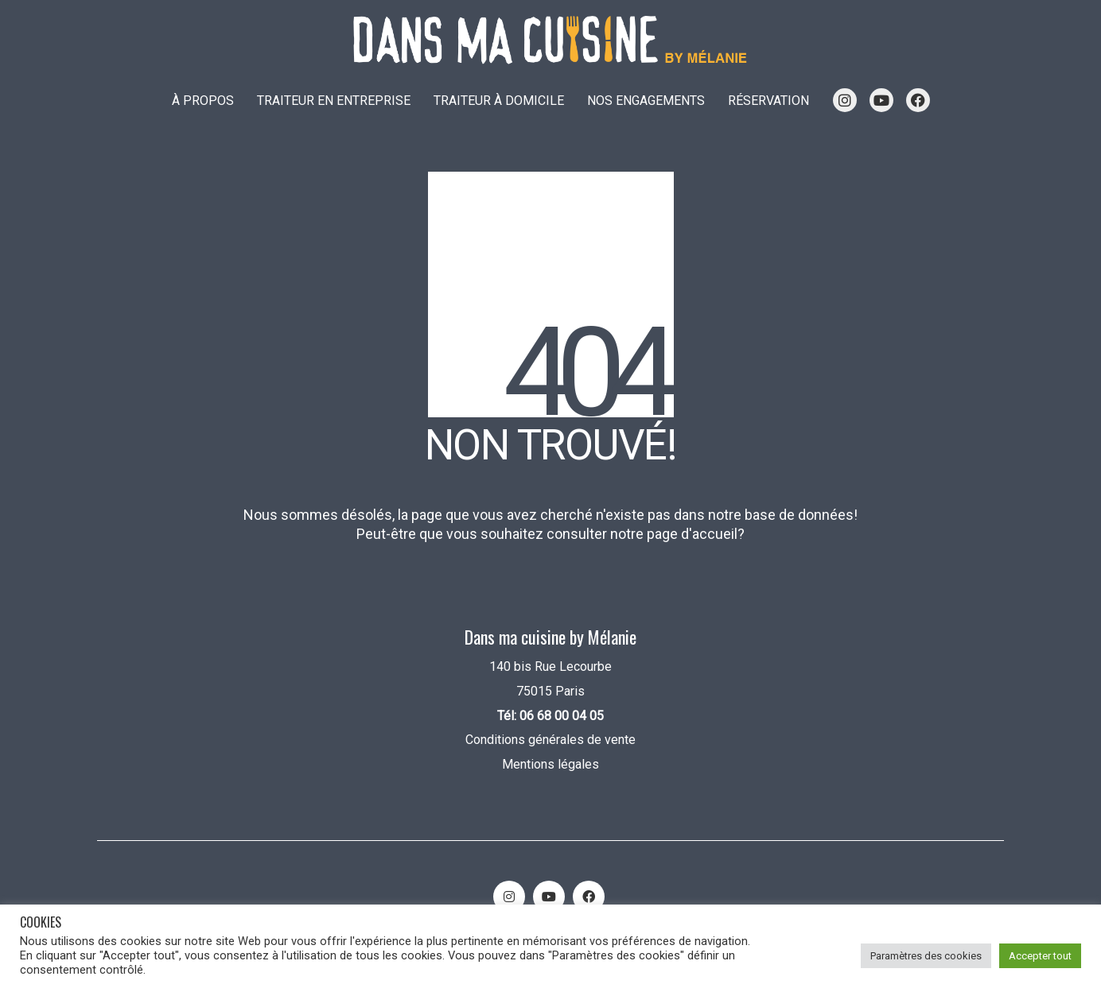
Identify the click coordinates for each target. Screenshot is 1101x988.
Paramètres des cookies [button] (926, 956)
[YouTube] (549, 896)
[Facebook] (589, 896)
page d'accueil (692, 533)
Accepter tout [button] (1040, 956)
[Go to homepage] (550, 40)
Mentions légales (550, 764)
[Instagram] (509, 896)
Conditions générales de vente (550, 739)
